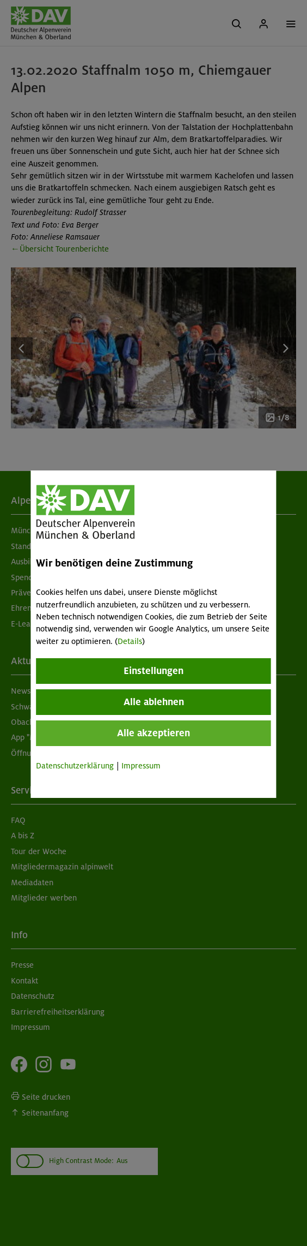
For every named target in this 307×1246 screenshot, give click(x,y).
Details (130, 641)
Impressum (141, 766)
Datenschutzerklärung (75, 766)
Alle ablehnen (154, 702)
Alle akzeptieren (153, 733)
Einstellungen (153, 671)
